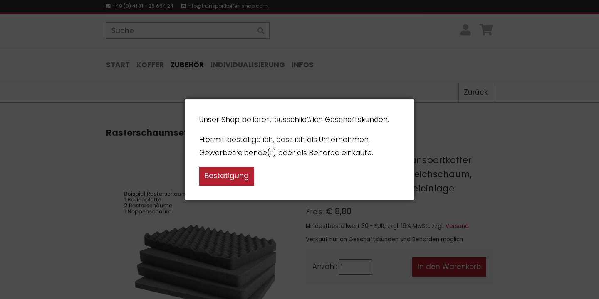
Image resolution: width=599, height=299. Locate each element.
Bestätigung (227, 176)
